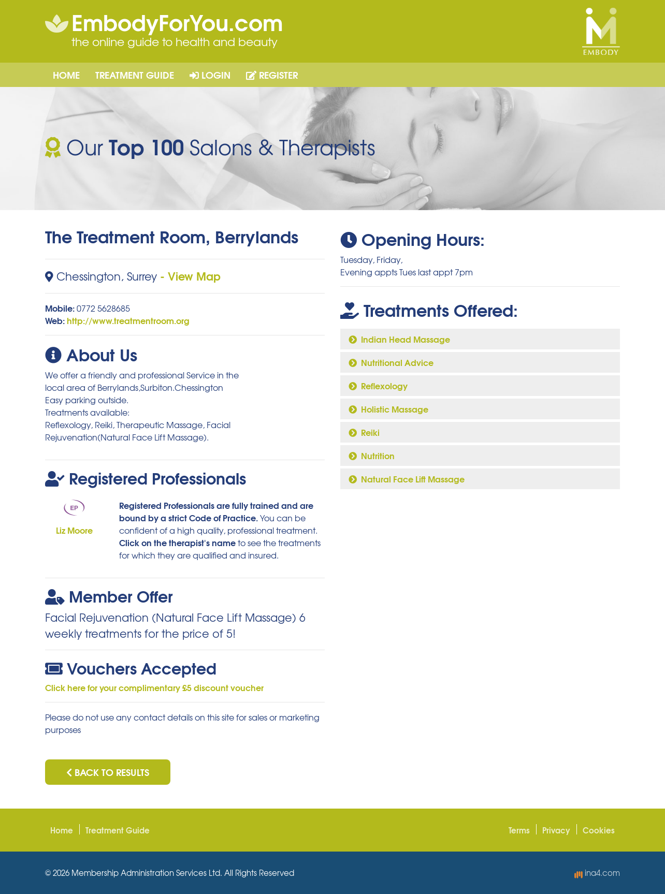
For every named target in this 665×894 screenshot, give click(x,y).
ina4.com (597, 872)
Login (210, 74)
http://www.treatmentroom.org (128, 320)
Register (272, 74)
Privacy (556, 830)
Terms (519, 830)
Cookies (599, 830)
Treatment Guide (134, 74)
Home (66, 74)
